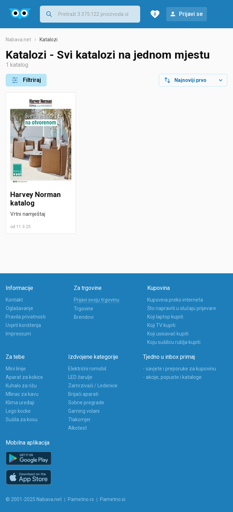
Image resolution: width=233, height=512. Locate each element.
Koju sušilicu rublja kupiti (174, 342)
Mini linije (16, 368)
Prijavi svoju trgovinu (96, 300)
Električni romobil (87, 368)
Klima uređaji (20, 402)
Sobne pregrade (86, 402)
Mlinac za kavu (22, 394)
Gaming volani (84, 411)
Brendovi (84, 317)
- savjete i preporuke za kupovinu (179, 368)
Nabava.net (18, 39)
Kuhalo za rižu (21, 385)
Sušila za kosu (21, 419)
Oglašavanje (19, 308)
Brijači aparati (83, 394)
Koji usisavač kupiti (168, 334)
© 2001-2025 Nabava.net (34, 499)
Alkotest (77, 428)
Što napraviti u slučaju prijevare (181, 308)
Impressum (18, 334)
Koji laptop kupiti (165, 317)
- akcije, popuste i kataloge (172, 377)
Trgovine (83, 308)
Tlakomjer (79, 419)
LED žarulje (80, 377)
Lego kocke (18, 411)
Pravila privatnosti (26, 317)
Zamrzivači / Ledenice (93, 385)
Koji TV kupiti (161, 325)
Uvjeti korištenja (23, 325)
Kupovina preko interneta (175, 300)
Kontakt (14, 300)
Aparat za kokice (24, 377)
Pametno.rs (81, 499)
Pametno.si (112, 499)
